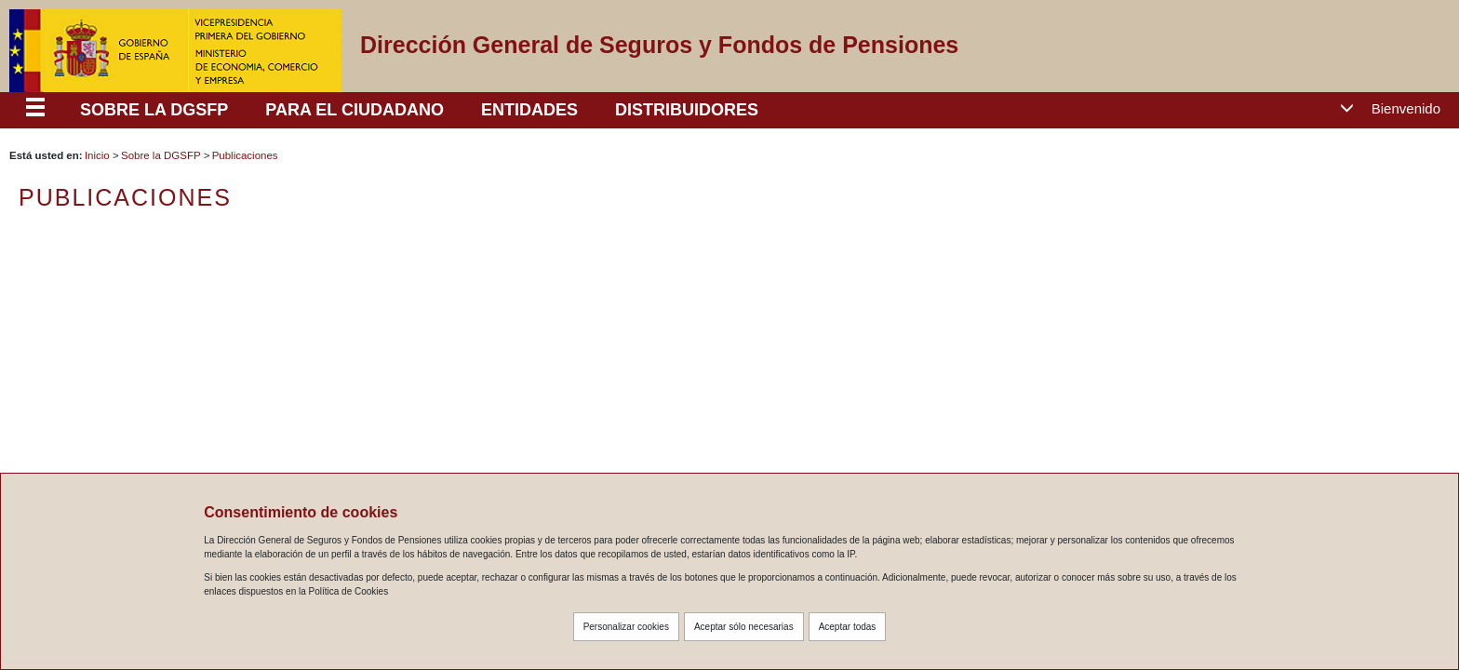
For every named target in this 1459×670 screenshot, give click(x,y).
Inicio (97, 155)
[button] (1397, 109)
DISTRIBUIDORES (686, 109)
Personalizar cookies (626, 627)
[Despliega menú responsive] (35, 109)
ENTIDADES (529, 109)
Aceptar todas (848, 627)
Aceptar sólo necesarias (744, 627)
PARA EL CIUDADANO (354, 109)
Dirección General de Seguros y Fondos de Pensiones (659, 45)
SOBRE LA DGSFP (154, 109)
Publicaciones (245, 155)
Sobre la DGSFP (160, 155)
